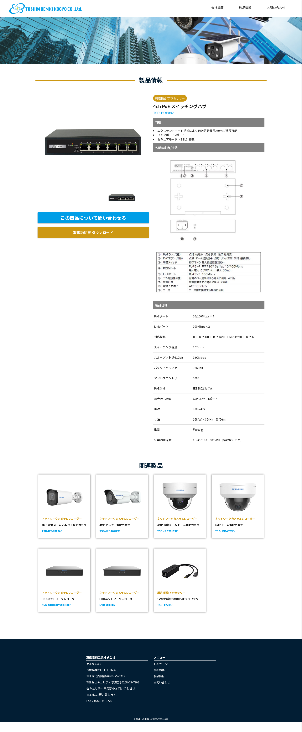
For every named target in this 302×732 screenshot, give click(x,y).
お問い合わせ (276, 7)
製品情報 (245, 7)
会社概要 (217, 7)
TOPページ (161, 673)
